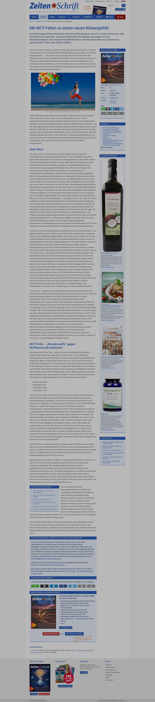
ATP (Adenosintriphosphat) (112, 145)
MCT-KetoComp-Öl (58, 565)
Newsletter (120, 9)
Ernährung (113, 100)
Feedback (90, 582)
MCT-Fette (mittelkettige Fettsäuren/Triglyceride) (111, 128)
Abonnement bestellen (74, 634)
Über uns (109, 1)
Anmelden (84, 672)
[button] (35, 586)
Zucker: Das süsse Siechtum (42, 499)
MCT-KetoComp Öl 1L (109, 253)
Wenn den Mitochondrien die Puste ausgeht (44, 496)
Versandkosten (111, 670)
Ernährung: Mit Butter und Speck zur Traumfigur (44, 503)
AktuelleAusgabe (88, 7)
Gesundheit (113, 102)
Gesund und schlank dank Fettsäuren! (45, 509)
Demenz (105, 137)
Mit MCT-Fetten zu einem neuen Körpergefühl (59, 21)
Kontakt (116, 1)
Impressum (110, 680)
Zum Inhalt (34, 694)
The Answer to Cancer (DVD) (112, 357)
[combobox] (115, 5)
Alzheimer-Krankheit (109, 136)
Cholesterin (106, 134)
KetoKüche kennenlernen (111, 306)
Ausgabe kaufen (51, 634)
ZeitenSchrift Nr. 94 (40, 21)
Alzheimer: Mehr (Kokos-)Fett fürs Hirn (45, 506)
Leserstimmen (100, 1)
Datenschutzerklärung (113, 672)
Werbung (109, 675)
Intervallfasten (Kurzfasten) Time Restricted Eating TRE (112, 131)
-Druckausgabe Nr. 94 (49, 559)
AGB (107, 677)
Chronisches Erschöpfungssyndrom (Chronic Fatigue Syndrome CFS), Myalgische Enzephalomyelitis (113, 141)
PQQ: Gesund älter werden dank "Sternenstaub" (43, 491)
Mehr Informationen (108, 267)
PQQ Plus (104, 414)
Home (31, 21)
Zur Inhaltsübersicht (65, 627)
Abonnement (89, 1)
